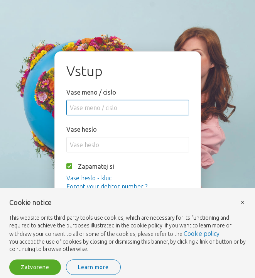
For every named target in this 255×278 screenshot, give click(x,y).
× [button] (242, 201)
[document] (127, 226)
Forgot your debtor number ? (106, 186)
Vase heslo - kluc (88, 177)
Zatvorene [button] (35, 267)
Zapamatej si (96, 166)
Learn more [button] (93, 267)
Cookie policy (202, 233)
